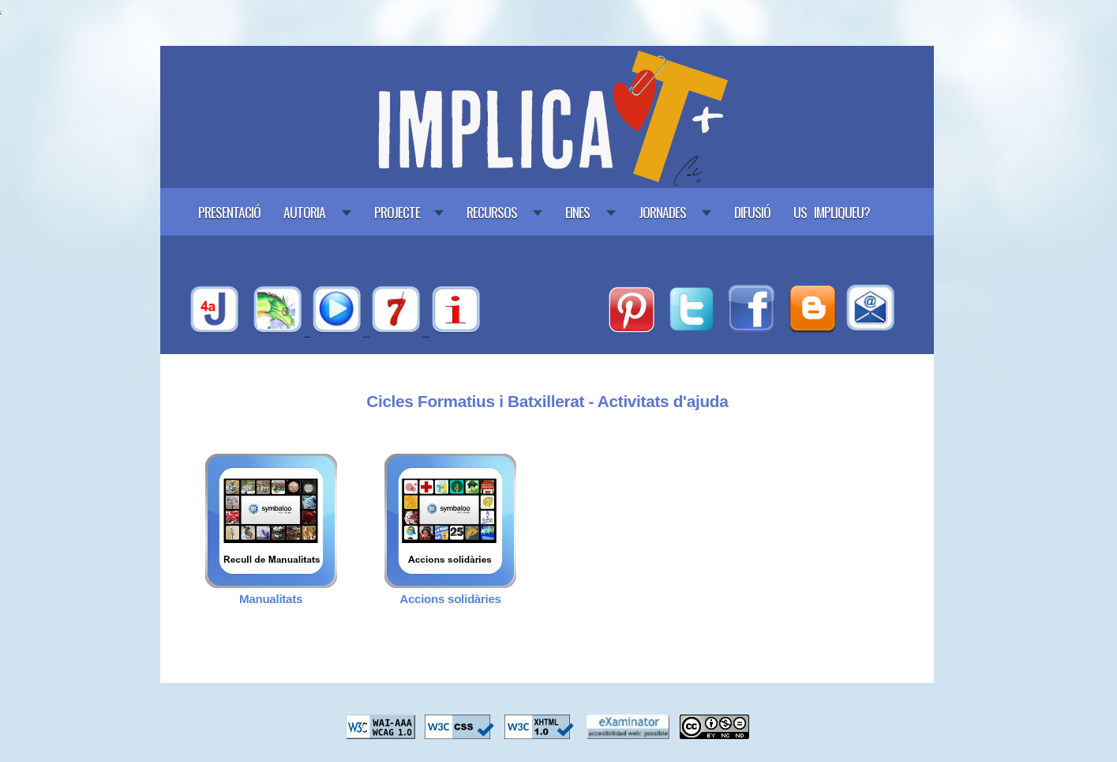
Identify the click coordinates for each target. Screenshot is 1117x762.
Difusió (752, 212)
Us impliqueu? (831, 212)
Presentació (229, 212)
